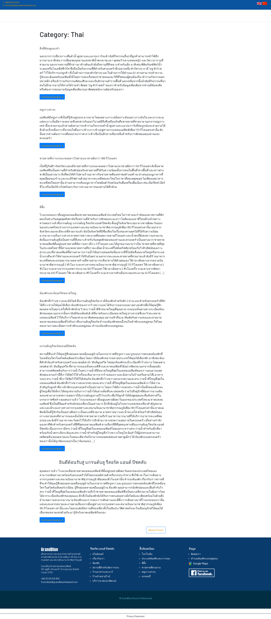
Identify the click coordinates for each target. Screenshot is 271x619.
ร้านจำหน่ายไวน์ (101, 576)
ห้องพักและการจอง (175, 14)
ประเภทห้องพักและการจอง (156, 558)
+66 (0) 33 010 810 (50, 578)
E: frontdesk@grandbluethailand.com (19, 5)
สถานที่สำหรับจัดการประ (105, 567)
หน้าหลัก (134, 14)
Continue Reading (52, 96)
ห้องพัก (96, 562)
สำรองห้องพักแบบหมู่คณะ (204, 558)
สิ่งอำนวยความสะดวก (235, 14)
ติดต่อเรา (261, 14)
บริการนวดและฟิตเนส (104, 580)
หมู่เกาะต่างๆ (47, 109)
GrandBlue (14, 15)
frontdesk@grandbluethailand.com (59, 581)
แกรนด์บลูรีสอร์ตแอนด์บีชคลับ (58, 346)
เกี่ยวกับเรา (151, 14)
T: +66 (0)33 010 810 (11, 2)
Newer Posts (155, 530)
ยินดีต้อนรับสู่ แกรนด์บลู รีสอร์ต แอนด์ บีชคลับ (102, 462)
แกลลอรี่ (146, 576)
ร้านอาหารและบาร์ (102, 571)
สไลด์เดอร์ (98, 553)
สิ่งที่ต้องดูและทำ (50, 48)
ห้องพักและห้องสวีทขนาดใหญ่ (58, 293)
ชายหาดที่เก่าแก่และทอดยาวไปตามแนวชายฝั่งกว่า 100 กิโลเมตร (78, 158)
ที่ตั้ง (211, 14)
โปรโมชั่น (198, 14)
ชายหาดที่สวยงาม (151, 567)
